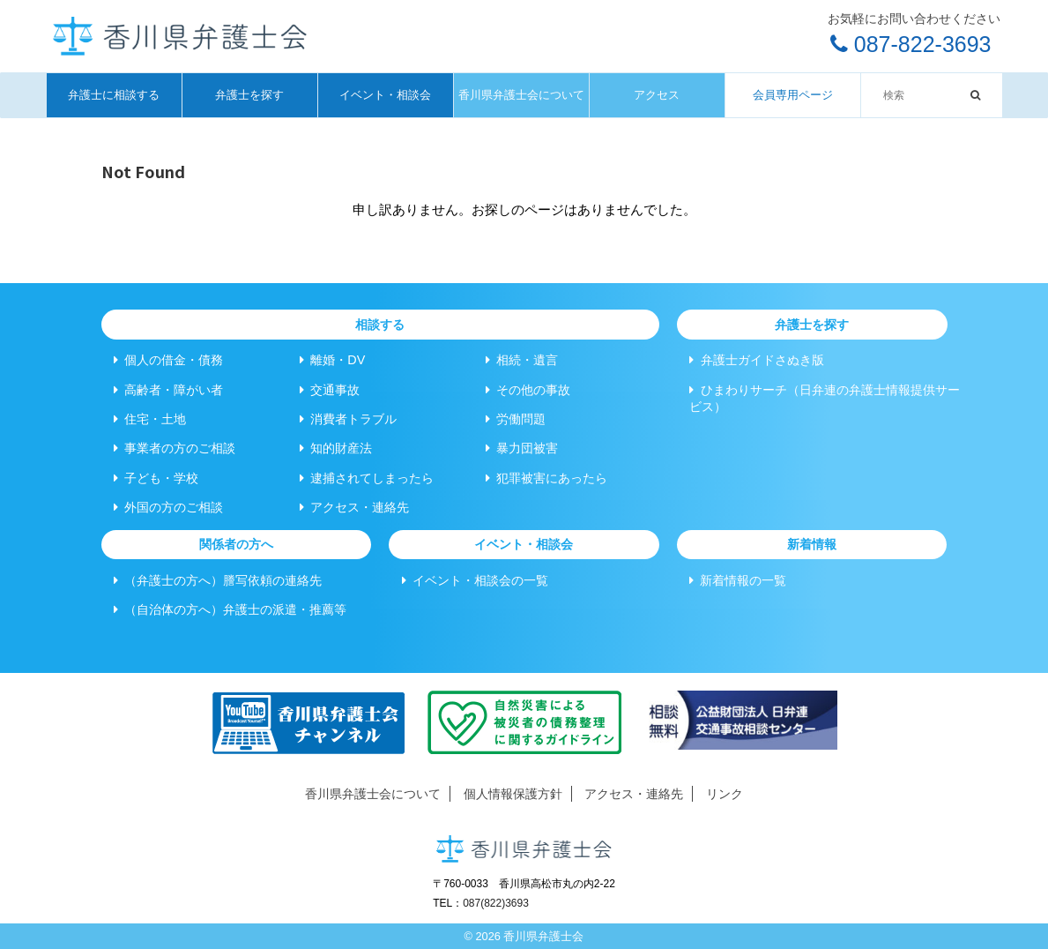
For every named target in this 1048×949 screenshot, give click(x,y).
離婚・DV (332, 360)
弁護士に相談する (114, 94)
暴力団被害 (522, 448)
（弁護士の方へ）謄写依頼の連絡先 (218, 580)
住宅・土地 (150, 419)
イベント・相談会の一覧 (475, 580)
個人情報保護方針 (513, 794)
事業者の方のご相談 (174, 448)
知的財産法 (336, 448)
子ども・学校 (156, 478)
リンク (724, 794)
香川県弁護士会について (521, 94)
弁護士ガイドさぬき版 (756, 360)
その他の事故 (528, 390)
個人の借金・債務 (168, 360)
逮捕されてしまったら (367, 478)
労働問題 (516, 419)
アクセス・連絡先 (354, 507)
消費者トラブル (348, 419)
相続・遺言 (522, 360)
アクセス (657, 94)
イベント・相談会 (385, 94)
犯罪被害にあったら (546, 478)
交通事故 (330, 390)
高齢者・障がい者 (168, 390)
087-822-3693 (911, 44)
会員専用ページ (793, 94)
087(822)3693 (496, 903)
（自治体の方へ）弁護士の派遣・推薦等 (230, 609)
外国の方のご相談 (168, 507)
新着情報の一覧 (737, 580)
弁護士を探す (249, 94)
